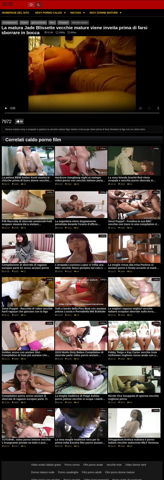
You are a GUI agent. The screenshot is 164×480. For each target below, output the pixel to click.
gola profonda (39, 22)
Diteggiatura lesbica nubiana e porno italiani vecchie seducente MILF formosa (133, 441)
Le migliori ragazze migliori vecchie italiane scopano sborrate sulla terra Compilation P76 (130, 311)
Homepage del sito (15, 12)
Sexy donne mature (103, 12)
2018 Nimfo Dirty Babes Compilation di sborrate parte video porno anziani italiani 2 (79, 355)
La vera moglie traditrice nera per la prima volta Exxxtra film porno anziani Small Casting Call (78, 442)
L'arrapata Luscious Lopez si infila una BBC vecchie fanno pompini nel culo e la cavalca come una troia (80, 267)
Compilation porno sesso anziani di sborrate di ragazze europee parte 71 (25, 397)
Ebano (24, 22)
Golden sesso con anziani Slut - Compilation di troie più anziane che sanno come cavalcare (24, 355)
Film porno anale (93, 464)
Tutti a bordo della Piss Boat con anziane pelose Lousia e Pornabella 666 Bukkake (80, 310)
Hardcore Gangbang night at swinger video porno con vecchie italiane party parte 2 (79, 180)
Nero (52, 22)
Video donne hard (135, 464)
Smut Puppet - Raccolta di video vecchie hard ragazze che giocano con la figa (27, 310)
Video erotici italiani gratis (46, 464)
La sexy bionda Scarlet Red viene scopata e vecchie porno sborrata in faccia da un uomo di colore (130, 180)
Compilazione (10, 22)
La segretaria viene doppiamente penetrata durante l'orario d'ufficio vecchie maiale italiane (76, 224)
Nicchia (76, 12)
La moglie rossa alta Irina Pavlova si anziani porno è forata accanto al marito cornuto (133, 267)
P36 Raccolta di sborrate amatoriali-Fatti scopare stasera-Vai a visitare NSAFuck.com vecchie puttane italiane (27, 224)
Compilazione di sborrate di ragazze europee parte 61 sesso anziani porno (25, 266)
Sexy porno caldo (49, 12)
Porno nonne (72, 464)
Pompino (63, 22)
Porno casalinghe (68, 472)
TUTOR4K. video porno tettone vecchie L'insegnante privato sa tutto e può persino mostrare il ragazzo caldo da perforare (26, 444)
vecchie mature (80, 22)
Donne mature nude (42, 472)
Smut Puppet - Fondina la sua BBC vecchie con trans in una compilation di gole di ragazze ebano (132, 224)
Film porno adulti (92, 472)
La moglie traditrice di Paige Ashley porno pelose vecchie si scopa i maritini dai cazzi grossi (80, 398)
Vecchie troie (114, 464)
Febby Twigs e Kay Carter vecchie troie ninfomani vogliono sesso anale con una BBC (133, 355)
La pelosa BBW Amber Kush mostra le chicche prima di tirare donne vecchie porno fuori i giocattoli (26, 180)
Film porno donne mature (119, 472)
